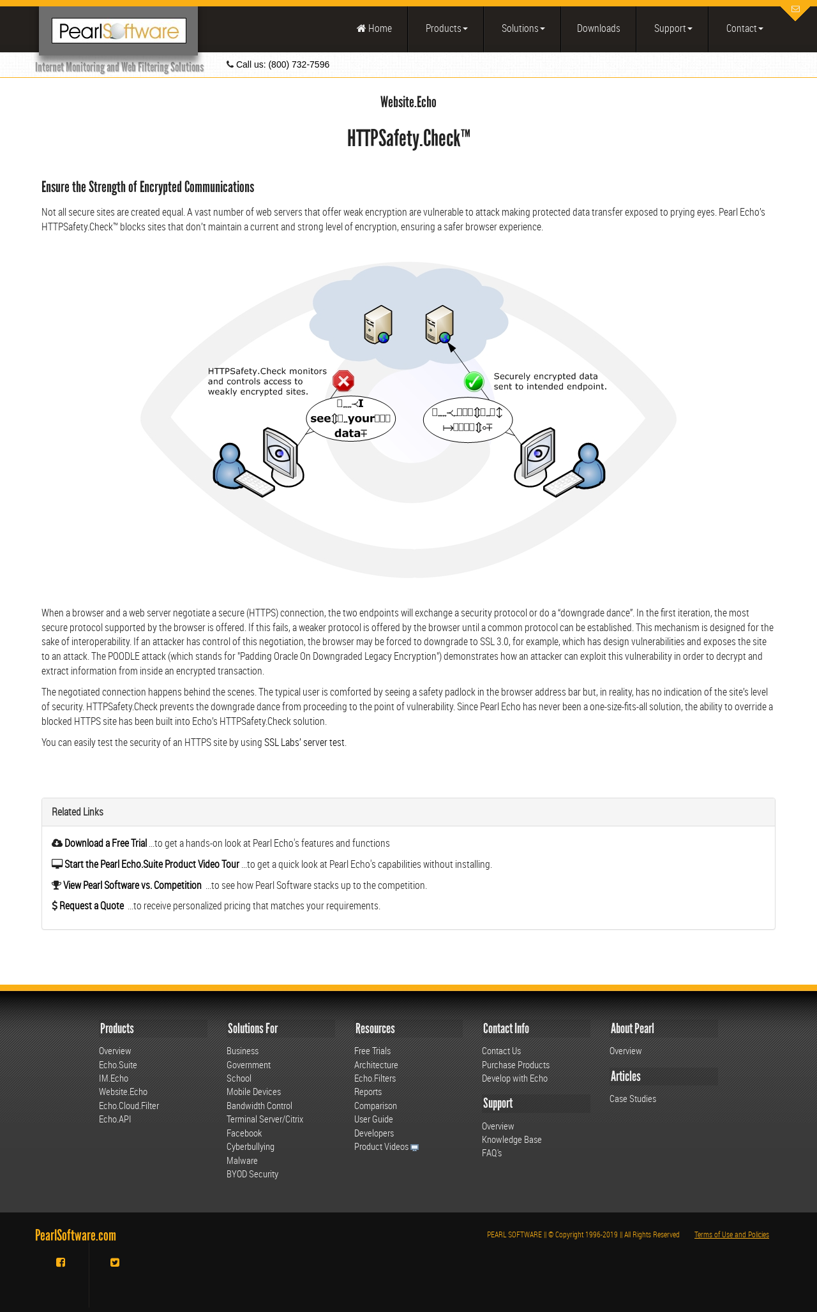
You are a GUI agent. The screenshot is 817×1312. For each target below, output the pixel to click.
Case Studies (633, 1098)
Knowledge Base (512, 1139)
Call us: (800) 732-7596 (281, 64)
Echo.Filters (375, 1077)
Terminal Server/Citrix (265, 1118)
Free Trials (372, 1050)
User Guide (373, 1118)
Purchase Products (516, 1064)
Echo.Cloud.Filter (129, 1105)
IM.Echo (113, 1077)
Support (672, 28)
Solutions (522, 28)
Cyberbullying (250, 1146)
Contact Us (501, 1050)
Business (243, 1050)
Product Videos (386, 1146)
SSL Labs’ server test (304, 742)
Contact (743, 28)
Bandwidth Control (259, 1105)
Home (374, 28)
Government (249, 1064)
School (239, 1077)
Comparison (375, 1105)
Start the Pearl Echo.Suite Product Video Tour (151, 864)
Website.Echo (123, 1091)
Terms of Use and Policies (731, 1234)
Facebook (244, 1132)
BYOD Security (252, 1173)
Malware (242, 1160)
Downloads (598, 28)
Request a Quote (90, 905)
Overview (115, 1050)
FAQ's (492, 1152)
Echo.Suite (118, 1064)
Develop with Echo (515, 1077)
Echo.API (115, 1118)
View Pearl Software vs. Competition (131, 885)
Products (446, 28)
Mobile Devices (254, 1091)
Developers (374, 1132)
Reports (368, 1091)
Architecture (376, 1064)
